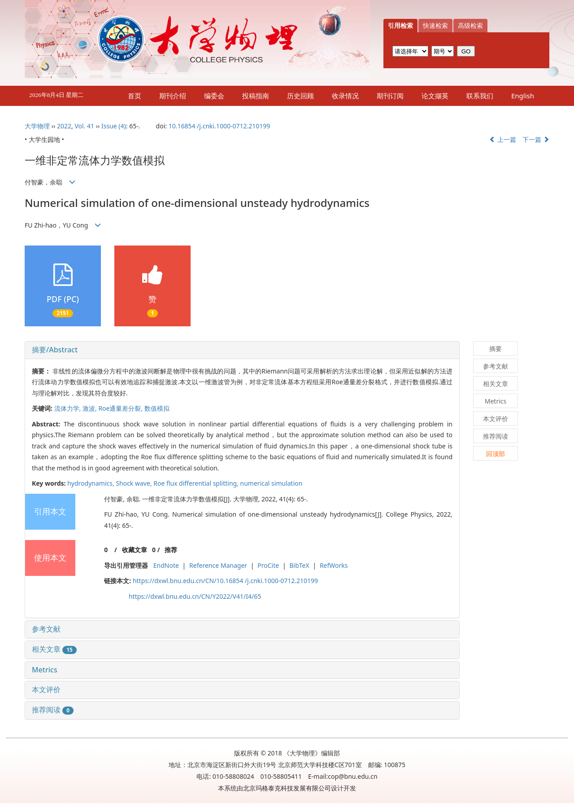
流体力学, (68, 408)
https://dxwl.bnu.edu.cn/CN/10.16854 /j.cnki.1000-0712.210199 (225, 580)
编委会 (214, 95)
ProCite (268, 565)
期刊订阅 (390, 95)
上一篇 (502, 139)
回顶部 (495, 453)
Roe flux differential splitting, (196, 483)
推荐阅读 (53, 710)
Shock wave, (134, 483)
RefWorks (334, 565)
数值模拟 (157, 408)
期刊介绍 (172, 95)
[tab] (242, 350)
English (522, 95)
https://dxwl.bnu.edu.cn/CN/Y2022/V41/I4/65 (195, 596)
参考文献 (46, 629)
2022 (64, 126)
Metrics (44, 670)
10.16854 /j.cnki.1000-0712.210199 (219, 126)
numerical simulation (271, 483)
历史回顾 (300, 95)
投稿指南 (255, 95)
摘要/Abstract (55, 350)
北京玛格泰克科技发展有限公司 (287, 788)
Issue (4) (113, 126)
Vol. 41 (84, 126)
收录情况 (345, 95)
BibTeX (299, 565)
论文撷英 (435, 95)
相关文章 (54, 649)
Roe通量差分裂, (121, 408)
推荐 (171, 549)
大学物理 (37, 126)
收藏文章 (134, 549)
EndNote (166, 565)
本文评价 (46, 689)
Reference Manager (218, 565)
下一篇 (535, 139)
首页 (134, 95)
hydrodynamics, (91, 483)
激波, (90, 408)
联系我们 (479, 95)
